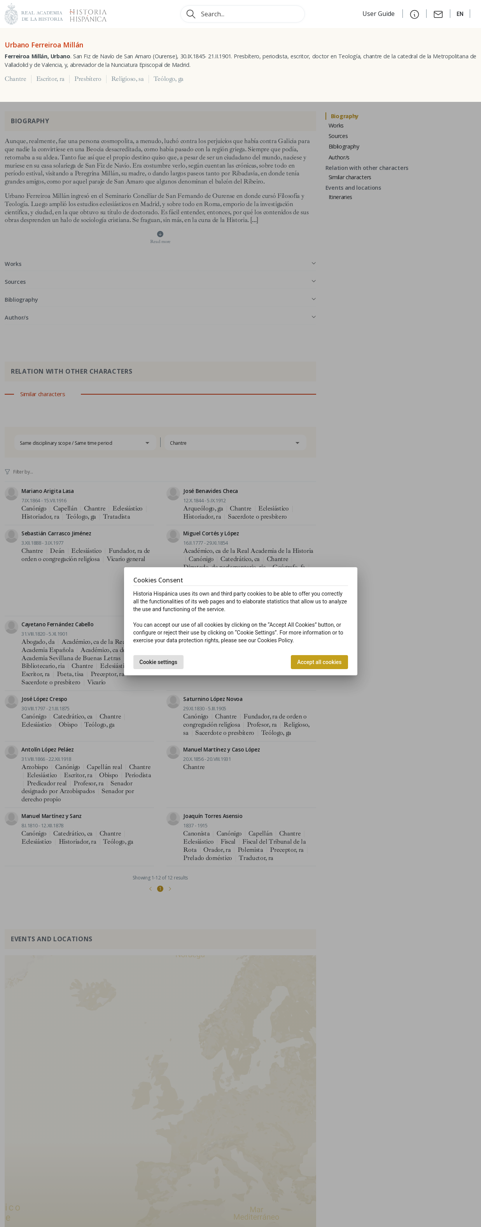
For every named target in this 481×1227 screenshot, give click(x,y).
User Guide (379, 13)
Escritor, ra (50, 79)
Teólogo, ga (169, 79)
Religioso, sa (127, 79)
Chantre (15, 79)
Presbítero (87, 79)
